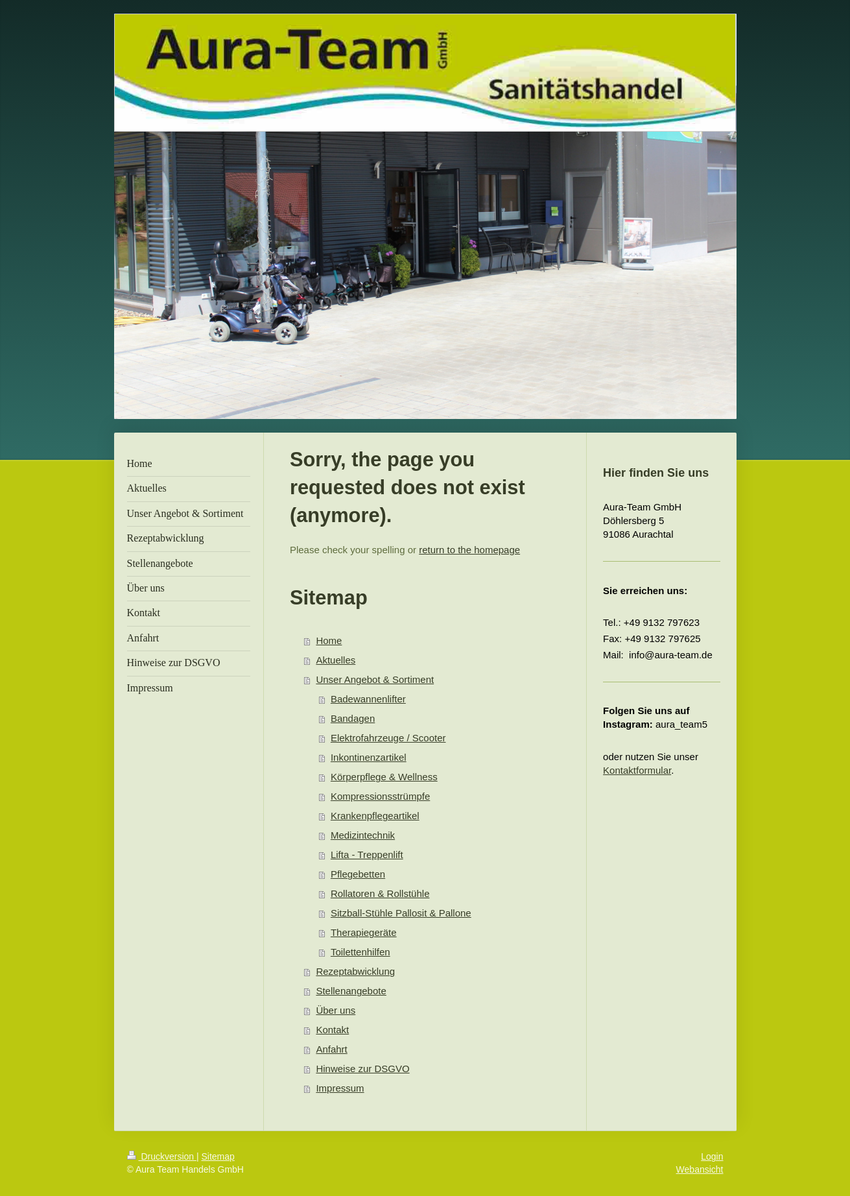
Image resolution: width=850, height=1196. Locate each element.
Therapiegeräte (364, 932)
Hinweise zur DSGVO (362, 1068)
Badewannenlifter (368, 698)
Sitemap (218, 1156)
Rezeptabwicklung (355, 971)
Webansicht (700, 1169)
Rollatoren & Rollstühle (380, 893)
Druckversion (161, 1156)
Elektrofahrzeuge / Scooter (388, 737)
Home (329, 640)
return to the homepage (469, 549)
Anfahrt (331, 1049)
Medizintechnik (363, 835)
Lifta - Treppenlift (367, 854)
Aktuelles (335, 659)
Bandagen (353, 718)
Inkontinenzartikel (369, 757)
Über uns (335, 1010)
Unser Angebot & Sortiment (375, 679)
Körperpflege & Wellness (384, 776)
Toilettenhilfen (360, 951)
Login (712, 1156)
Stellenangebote (351, 990)
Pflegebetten (358, 873)
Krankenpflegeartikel (375, 815)
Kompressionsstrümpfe (380, 796)
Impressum (340, 1088)
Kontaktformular (637, 770)
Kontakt (332, 1029)
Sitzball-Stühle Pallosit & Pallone (401, 912)
